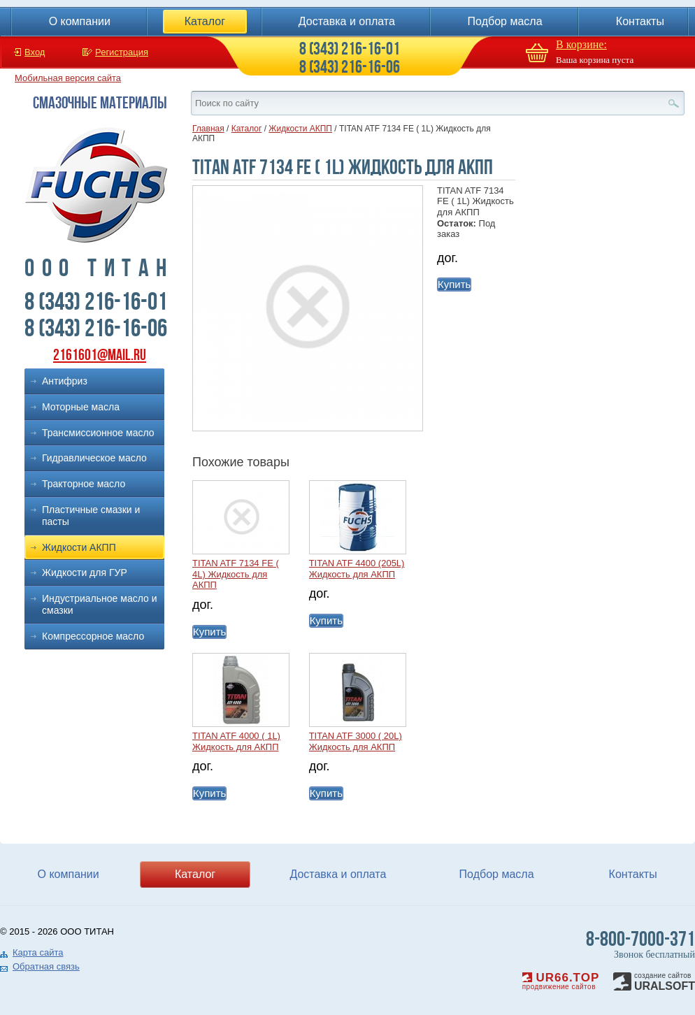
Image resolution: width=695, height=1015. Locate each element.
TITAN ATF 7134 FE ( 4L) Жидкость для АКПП (235, 574)
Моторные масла (81, 406)
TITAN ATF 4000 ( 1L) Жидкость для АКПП (236, 741)
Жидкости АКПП (79, 547)
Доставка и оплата (347, 21)
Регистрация (121, 52)
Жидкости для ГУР (84, 572)
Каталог (205, 21)
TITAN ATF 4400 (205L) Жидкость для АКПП (357, 569)
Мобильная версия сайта (68, 78)
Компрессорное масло (93, 636)
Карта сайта (38, 952)
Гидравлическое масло (94, 457)
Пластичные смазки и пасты (91, 515)
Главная (208, 129)
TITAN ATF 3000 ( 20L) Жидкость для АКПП (355, 741)
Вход (34, 52)
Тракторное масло (83, 483)
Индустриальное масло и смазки (99, 604)
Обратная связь (46, 966)
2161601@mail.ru (99, 354)
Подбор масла (505, 21)
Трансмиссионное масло (98, 432)
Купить (454, 284)
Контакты (640, 21)
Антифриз (64, 381)
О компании (79, 21)
